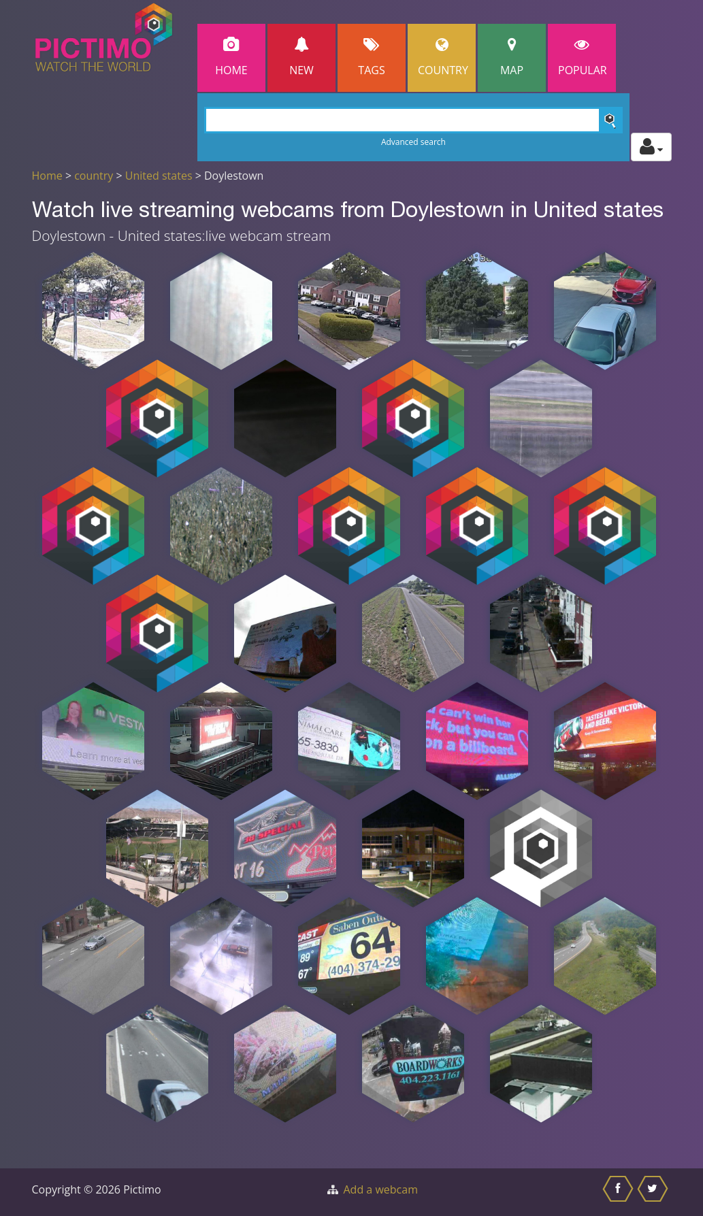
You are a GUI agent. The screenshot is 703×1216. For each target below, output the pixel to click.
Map (512, 57)
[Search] (413, 120)
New (301, 57)
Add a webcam (381, 1189)
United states (159, 175)
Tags (371, 57)
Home (231, 57)
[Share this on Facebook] (619, 1192)
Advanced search (413, 142)
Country (443, 57)
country (93, 175)
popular (582, 57)
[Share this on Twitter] (654, 1192)
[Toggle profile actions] (651, 147)
